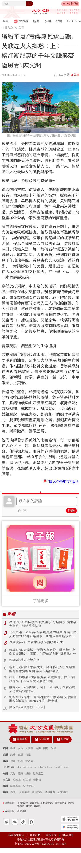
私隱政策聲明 (16, 840)
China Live (45, 772)
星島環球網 (60, 808)
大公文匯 (40, 11)
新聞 (5, 753)
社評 (12, 766)
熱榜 (11, 614)
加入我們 (67, 840)
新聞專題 (15, 791)
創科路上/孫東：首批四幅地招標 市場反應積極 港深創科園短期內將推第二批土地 (41, 704)
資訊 (5, 797)
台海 (38, 753)
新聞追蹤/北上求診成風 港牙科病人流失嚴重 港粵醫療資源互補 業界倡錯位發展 (42, 672)
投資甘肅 (21, 816)
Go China (8, 772)
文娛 (5, 778)
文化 (12, 778)
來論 (20, 766)
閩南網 (29, 811)
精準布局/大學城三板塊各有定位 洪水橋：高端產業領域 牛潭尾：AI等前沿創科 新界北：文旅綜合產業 (42, 654)
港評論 (29, 766)
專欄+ (13, 797)
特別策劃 (28, 791)
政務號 (17, 785)
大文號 (6, 785)
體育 (20, 778)
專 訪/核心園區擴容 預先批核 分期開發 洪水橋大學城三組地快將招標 (41, 624)
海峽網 (20, 811)
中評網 (71, 808)
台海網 (37, 811)
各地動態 (37, 797)
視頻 (5, 759)
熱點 (12, 759)
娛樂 (28, 778)
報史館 (65, 744)
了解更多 (40, 601)
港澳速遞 (50, 797)
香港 (12, 753)
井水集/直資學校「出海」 (29, 713)
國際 (45, 753)
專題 (5, 791)
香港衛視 (34, 808)
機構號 (37, 785)
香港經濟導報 (46, 808)
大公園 (20, 27)
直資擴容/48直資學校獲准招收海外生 (38, 644)
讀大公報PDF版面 (63, 481)
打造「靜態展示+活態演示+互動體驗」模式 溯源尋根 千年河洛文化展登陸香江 (42, 683)
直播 (20, 759)
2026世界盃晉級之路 (25, 662)
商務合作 (51, 840)
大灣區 (29, 753)
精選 (28, 759)
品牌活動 (44, 744)
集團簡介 (22, 744)
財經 (53, 753)
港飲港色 (38, 778)
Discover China (26, 772)
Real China (61, 772)
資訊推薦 (24, 797)
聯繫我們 (35, 840)
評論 (71, 511)
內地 (20, 753)
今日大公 (7, 27)
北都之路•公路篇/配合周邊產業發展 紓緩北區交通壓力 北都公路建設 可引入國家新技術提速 (42, 635)
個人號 (27, 785)
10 (5, 713)
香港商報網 (22, 808)
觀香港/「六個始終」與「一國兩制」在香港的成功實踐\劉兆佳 (42, 693)
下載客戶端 (72, 3)
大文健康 (62, 797)
